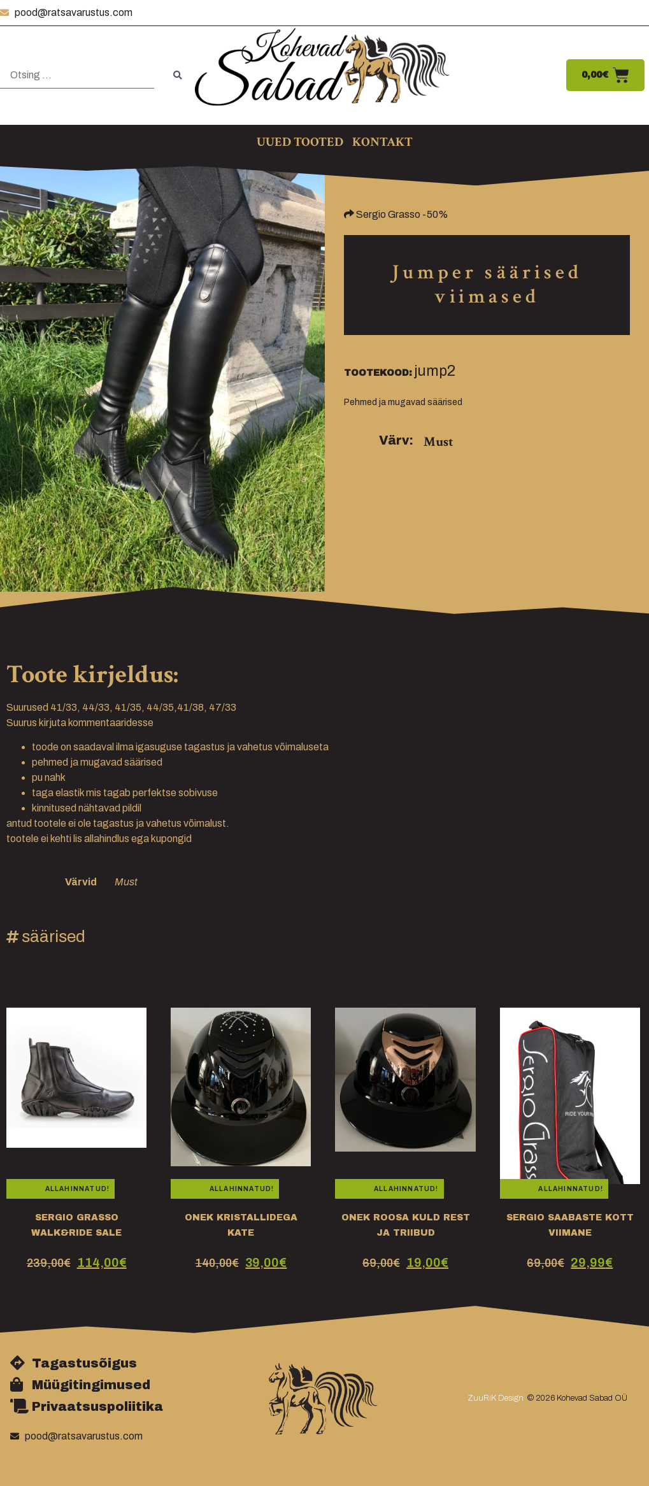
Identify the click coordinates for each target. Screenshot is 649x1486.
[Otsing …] (77, 75)
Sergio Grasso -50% (402, 214)
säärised (53, 936)
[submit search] (177, 75)
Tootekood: (378, 373)
